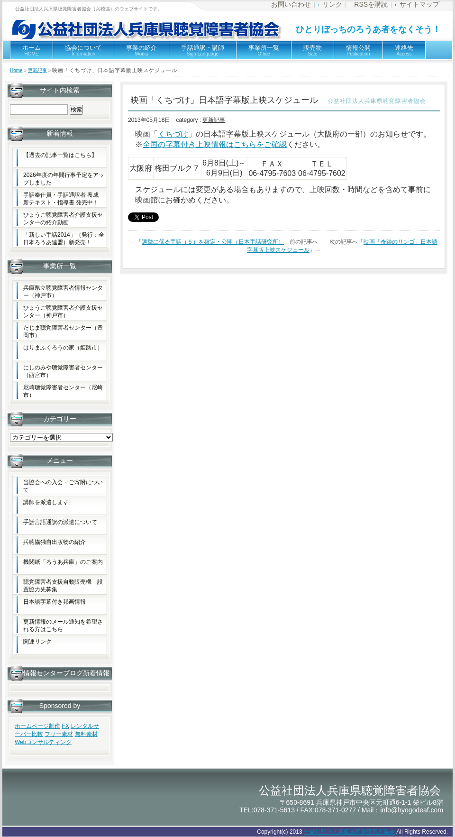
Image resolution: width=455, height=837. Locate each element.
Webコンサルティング (43, 742)
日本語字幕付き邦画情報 (54, 601)
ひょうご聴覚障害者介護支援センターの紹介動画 (63, 219)
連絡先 (404, 50)
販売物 (312, 50)
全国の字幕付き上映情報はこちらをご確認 (215, 144)
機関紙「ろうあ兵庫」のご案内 (63, 562)
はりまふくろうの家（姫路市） (63, 347)
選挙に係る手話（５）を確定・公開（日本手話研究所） (213, 242)
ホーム (31, 50)
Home (16, 70)
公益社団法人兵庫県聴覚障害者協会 (349, 831)
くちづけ (173, 134)
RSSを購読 (371, 4)
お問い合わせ (291, 4)
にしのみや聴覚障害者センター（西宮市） (63, 371)
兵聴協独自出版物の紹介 (54, 542)
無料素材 (86, 734)
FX (65, 726)
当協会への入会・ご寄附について (63, 486)
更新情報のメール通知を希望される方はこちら (63, 625)
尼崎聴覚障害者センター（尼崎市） (63, 391)
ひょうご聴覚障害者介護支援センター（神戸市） (63, 311)
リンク (332, 4)
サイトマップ (419, 4)
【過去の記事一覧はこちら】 (60, 155)
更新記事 (37, 70)
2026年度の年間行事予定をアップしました (63, 179)
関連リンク (37, 641)
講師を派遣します (46, 502)
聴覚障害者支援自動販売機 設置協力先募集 (63, 586)
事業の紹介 (141, 50)
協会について (83, 50)
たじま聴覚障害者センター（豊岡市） (63, 331)
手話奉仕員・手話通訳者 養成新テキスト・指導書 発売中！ (61, 199)
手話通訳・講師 (202, 50)
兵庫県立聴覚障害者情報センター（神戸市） (63, 292)
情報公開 (358, 50)
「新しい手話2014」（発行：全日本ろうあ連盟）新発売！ (63, 238)
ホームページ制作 (37, 726)
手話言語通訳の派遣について (60, 522)
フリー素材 (59, 734)
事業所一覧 (263, 50)
